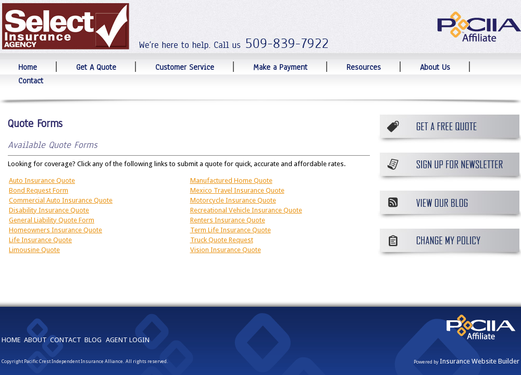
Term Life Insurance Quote (230, 230)
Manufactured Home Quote (231, 180)
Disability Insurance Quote (49, 210)
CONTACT (65, 340)
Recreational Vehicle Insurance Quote (246, 210)
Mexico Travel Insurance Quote (237, 190)
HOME (11, 340)
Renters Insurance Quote (227, 220)
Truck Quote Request (221, 240)
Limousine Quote (34, 250)
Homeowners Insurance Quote (55, 230)
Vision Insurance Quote (225, 250)
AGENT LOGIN (128, 340)
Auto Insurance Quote (42, 180)
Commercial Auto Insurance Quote (61, 200)
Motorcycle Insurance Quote (233, 200)
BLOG (93, 340)
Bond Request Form (38, 190)
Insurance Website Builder (479, 361)
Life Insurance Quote (40, 240)
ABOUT (35, 340)
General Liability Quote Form (51, 220)
